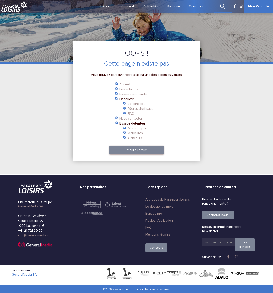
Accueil (124, 84)
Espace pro (153, 213)
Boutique (173, 6)
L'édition (106, 6)
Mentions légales (157, 234)
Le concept (136, 104)
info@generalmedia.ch (34, 235)
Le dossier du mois (159, 206)
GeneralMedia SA (30, 206)
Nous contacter (130, 118)
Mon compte (137, 128)
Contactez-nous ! (218, 215)
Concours (196, 6)
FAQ (131, 113)
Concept (127, 6)
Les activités (128, 89)
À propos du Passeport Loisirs (167, 199)
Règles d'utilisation (141, 109)
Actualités (150, 6)
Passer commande (133, 94)
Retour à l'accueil (136, 150)
